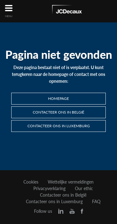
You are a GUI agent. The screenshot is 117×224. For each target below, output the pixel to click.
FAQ (96, 201)
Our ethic (84, 188)
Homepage (58, 98)
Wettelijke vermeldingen (71, 182)
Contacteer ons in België (58, 112)
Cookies (30, 182)
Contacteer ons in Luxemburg (58, 126)
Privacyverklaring (49, 188)
